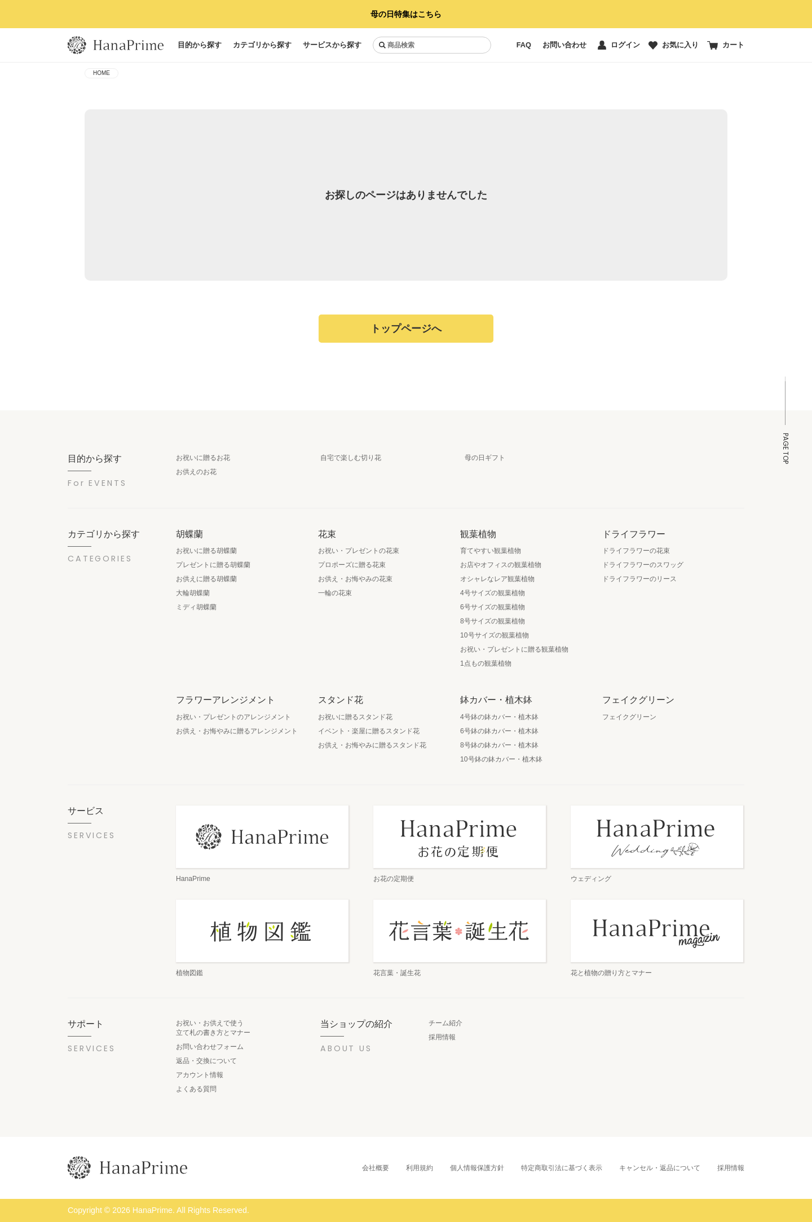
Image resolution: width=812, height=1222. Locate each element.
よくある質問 (196, 1089)
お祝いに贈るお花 (203, 458)
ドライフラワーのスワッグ (642, 565)
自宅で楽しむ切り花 (350, 458)
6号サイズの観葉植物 (492, 607)
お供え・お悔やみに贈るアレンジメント (237, 731)
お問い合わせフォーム (210, 1047)
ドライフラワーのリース (639, 579)
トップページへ (406, 328)
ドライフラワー (633, 534)
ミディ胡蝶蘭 (196, 607)
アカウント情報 (199, 1075)
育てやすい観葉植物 (490, 551)
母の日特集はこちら (406, 14)
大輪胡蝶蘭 (193, 593)
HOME (101, 73)
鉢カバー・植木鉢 (496, 699)
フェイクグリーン (638, 699)
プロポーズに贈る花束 (352, 565)
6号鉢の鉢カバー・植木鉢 (499, 731)
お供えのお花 (196, 472)
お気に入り (673, 45)
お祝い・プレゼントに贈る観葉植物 (514, 649)
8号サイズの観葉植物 (492, 621)
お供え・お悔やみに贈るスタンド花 (372, 745)
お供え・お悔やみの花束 (355, 579)
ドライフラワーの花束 (636, 551)
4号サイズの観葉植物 (492, 593)
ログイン (619, 45)
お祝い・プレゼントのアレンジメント (233, 717)
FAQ (524, 45)
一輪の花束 (335, 593)
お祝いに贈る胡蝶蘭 (206, 551)
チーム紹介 (445, 1023)
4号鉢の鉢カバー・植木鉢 (499, 717)
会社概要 (375, 1168)
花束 (327, 534)
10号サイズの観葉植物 (494, 635)
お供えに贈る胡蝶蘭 (206, 579)
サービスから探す (332, 45)
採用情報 (442, 1037)
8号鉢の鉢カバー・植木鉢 (499, 745)
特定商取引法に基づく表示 (561, 1168)
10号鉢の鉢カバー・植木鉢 (501, 759)
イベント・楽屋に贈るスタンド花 (369, 731)
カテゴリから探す (262, 45)
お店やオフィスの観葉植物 (500, 565)
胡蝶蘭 (189, 534)
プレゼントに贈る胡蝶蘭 (213, 565)
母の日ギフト (485, 458)
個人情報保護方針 (477, 1168)
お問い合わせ (564, 45)
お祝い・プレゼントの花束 (358, 551)
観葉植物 (478, 534)
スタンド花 (340, 699)
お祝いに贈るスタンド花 (355, 717)
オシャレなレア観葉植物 (497, 579)
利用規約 (419, 1168)
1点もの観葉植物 (485, 663)
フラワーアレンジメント (225, 699)
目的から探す (200, 45)
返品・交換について (206, 1061)
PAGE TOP (785, 448)
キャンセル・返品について (659, 1168)
